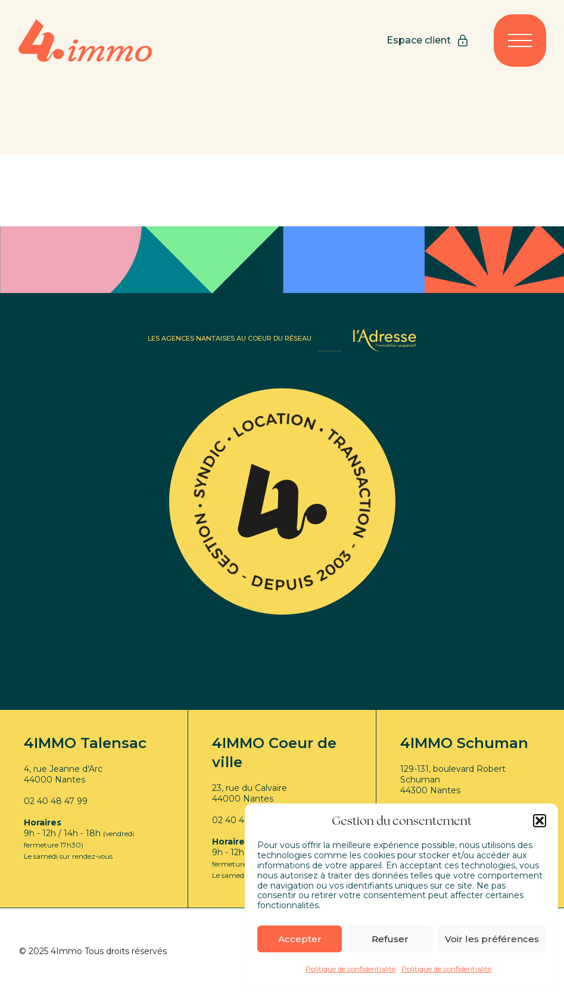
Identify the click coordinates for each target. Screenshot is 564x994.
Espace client (428, 40)
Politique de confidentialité (350, 968)
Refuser (390, 939)
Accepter (300, 939)
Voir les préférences (492, 939)
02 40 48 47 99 (56, 801)
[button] (540, 821)
